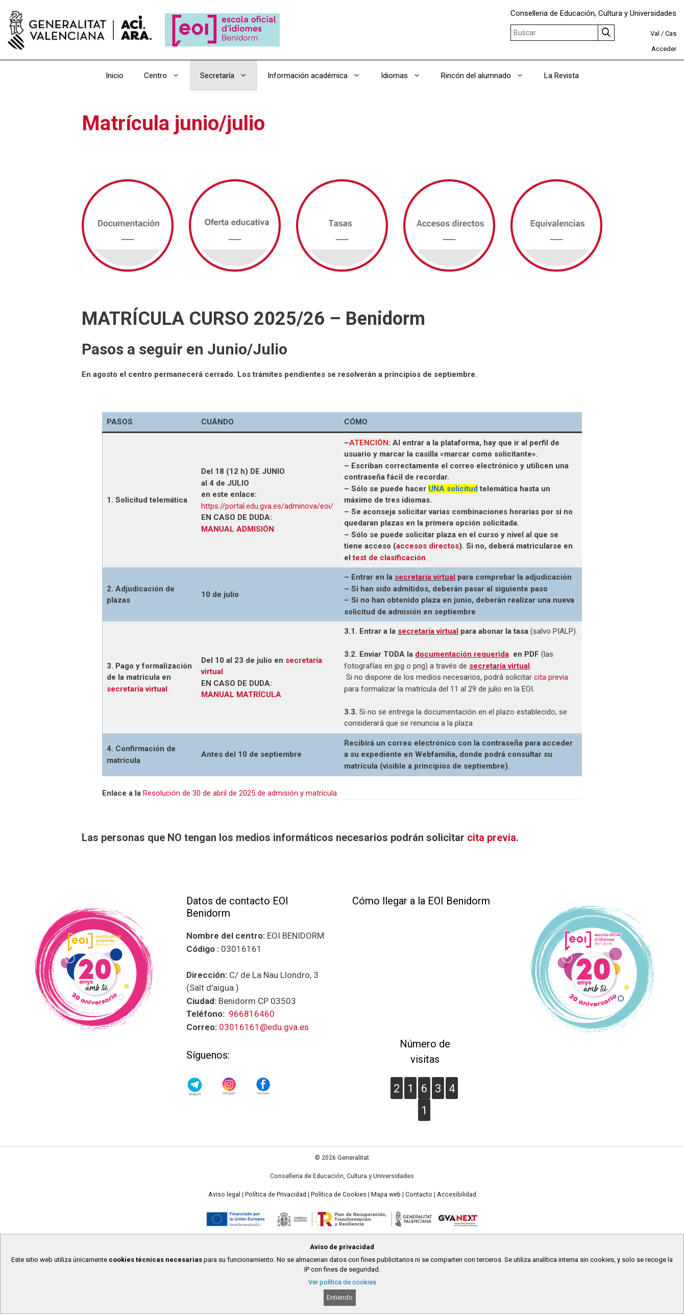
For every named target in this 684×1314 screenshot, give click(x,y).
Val (654, 33)
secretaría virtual (425, 577)
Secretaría (228, 75)
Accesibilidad (456, 1194)
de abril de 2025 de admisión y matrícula (270, 793)
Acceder (663, 49)
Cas (670, 33)
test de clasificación (389, 557)
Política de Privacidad (275, 1194)
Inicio (115, 75)
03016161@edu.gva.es (264, 1027)
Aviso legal (224, 1194)
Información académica (319, 75)
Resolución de (167, 793)
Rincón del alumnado (487, 75)
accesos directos (427, 546)
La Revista (561, 75)
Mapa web (386, 1194)
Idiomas (406, 75)
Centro (167, 75)
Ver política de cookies (342, 1282)
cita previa (551, 677)
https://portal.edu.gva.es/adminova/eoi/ (267, 506)
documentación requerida (462, 654)
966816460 (252, 1014)
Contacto (418, 1194)
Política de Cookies (339, 1194)
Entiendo (340, 1297)
